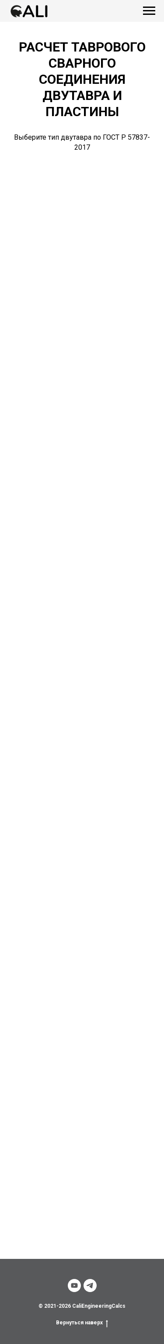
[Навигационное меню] (149, 11)
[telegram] (90, 1285)
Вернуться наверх (82, 1323)
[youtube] (74, 1285)
